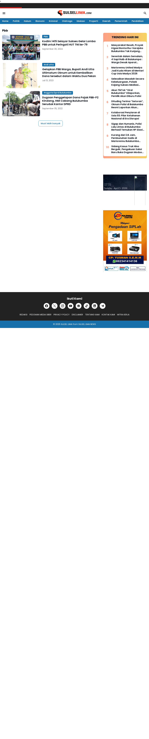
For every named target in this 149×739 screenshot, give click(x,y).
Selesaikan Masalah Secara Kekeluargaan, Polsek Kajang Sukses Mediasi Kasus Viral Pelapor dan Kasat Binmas (127, 81)
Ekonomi (40, 21)
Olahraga (67, 21)
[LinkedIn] (94, 306)
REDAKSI (23, 314)
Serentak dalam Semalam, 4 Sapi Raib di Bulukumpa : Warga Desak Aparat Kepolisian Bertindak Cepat (127, 59)
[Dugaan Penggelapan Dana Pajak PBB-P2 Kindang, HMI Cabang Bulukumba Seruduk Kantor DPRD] (21, 103)
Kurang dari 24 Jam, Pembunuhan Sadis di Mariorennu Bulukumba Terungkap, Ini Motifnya (125, 138)
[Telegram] (102, 306)
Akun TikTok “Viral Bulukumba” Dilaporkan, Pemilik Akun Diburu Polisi (126, 93)
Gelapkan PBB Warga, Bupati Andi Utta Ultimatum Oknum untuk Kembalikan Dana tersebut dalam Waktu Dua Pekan (69, 73)
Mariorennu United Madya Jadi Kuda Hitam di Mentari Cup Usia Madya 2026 (127, 70)
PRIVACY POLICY (62, 314)
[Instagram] (62, 306)
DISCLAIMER (77, 314)
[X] (54, 306)
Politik (16, 21)
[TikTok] (86, 306)
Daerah (106, 21)
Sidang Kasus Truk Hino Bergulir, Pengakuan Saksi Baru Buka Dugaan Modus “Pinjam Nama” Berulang (126, 149)
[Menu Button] (4, 13)
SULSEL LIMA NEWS (87, 324)
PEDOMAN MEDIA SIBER (40, 314)
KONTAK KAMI (108, 314)
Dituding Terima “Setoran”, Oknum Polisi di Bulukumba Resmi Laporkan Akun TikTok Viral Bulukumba (127, 104)
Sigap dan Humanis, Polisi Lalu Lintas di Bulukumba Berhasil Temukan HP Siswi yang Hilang (127, 126)
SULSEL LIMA (66, 324)
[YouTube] (70, 306)
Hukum (27, 21)
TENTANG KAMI (92, 314)
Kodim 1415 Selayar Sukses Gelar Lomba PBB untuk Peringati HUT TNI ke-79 (69, 43)
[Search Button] (145, 13)
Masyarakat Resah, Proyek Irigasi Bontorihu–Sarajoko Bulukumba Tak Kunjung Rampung (127, 48)
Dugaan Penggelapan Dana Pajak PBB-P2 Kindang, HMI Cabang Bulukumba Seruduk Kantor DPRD (70, 101)
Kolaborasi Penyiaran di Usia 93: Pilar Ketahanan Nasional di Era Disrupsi (125, 115)
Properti (93, 21)
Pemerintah (121, 21)
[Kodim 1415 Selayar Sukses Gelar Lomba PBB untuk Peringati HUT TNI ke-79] (21, 47)
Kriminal (53, 21)
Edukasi (81, 21)
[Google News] (78, 306)
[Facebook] (46, 306)
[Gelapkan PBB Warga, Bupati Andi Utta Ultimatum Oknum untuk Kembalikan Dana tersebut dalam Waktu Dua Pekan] (21, 75)
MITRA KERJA (123, 314)
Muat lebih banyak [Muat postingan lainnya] (50, 123)
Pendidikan (138, 21)
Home (5, 21)
